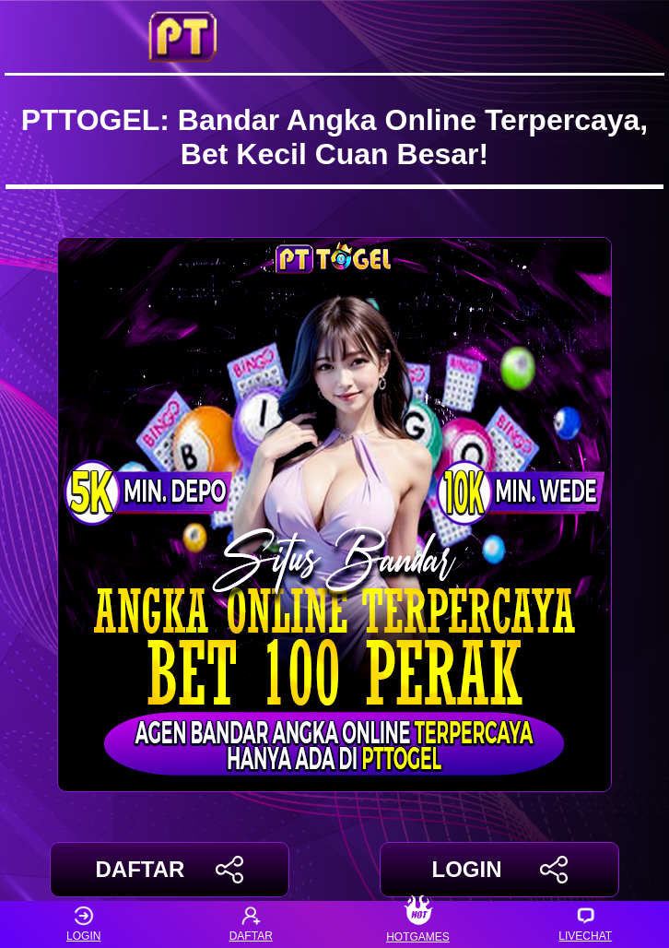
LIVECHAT (585, 924)
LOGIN (499, 869)
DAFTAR (170, 869)
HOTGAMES (418, 924)
